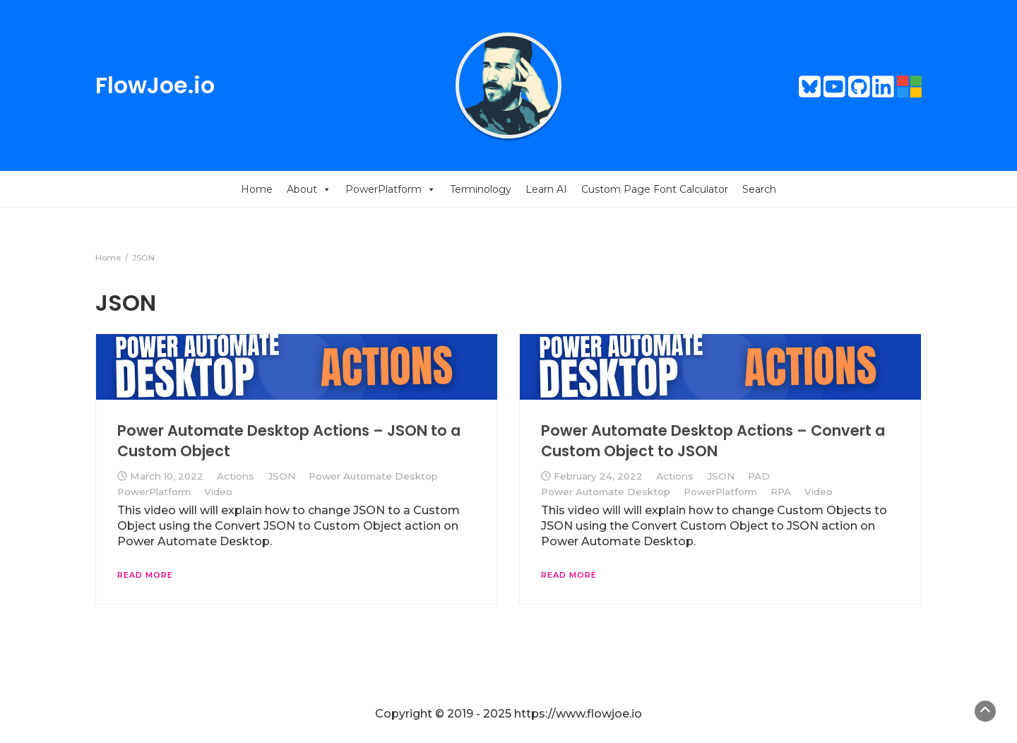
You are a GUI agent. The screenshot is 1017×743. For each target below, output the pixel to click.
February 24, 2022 (598, 476)
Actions (235, 476)
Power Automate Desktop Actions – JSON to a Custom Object (288, 440)
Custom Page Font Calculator (654, 189)
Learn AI (546, 189)
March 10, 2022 (166, 476)
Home (257, 189)
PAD (759, 476)
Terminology (480, 189)
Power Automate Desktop (373, 476)
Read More (145, 575)
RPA (781, 491)
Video (218, 491)
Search (759, 189)
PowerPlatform (390, 189)
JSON (281, 476)
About (309, 189)
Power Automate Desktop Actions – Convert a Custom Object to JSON (713, 440)
